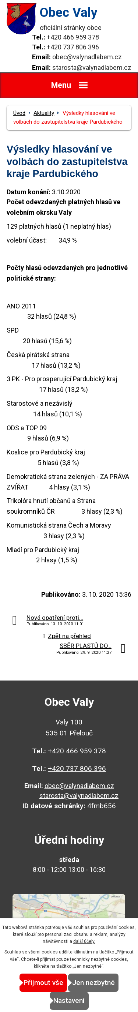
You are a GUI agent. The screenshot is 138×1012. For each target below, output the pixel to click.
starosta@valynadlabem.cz (91, 67)
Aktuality (43, 113)
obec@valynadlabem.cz (87, 57)
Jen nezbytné (93, 982)
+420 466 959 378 (73, 37)
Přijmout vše (43, 982)
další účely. (84, 941)
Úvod (19, 113)
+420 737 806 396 (73, 47)
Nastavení (69, 1000)
